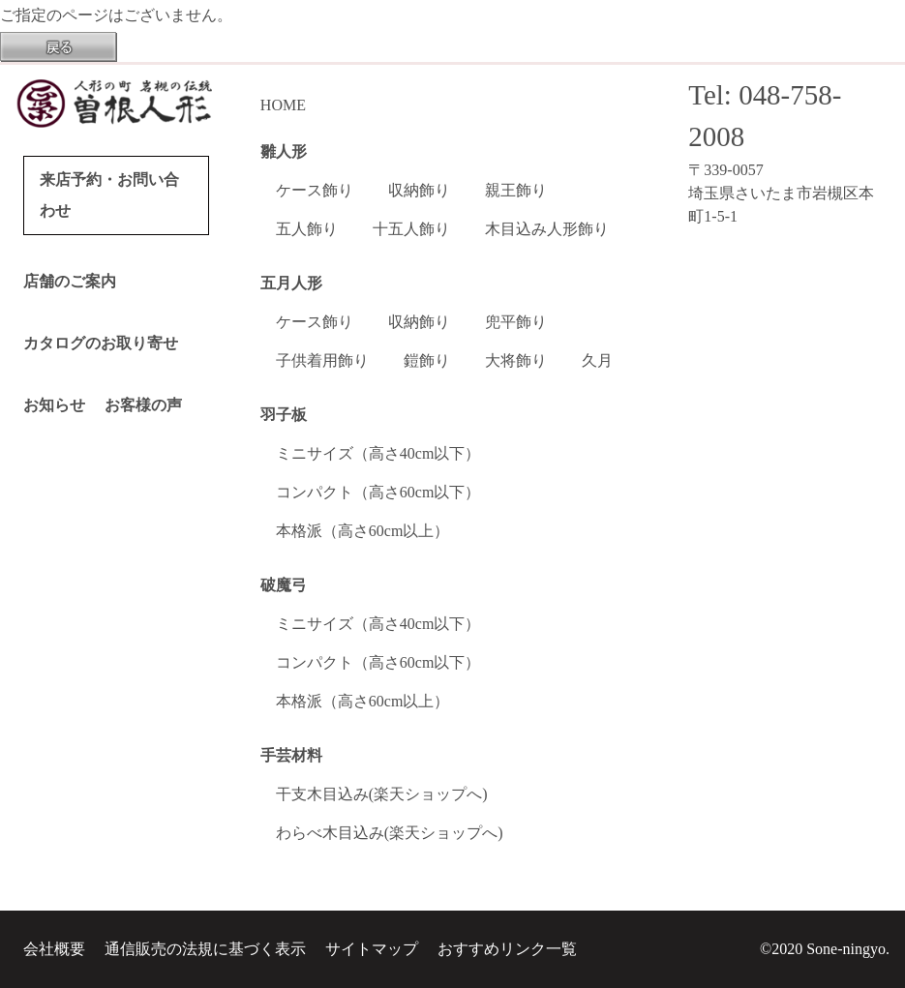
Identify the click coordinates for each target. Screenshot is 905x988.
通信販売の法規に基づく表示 (205, 949)
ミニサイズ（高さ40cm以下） (378, 453)
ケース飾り (314, 190)
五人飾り (307, 229)
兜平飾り (516, 322)
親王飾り (516, 190)
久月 (597, 360)
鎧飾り (427, 360)
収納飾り (419, 190)
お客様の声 (143, 405)
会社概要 (54, 949)
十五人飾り (411, 229)
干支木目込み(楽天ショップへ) (382, 794)
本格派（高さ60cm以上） (363, 531)
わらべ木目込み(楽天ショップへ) (389, 832)
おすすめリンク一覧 (507, 949)
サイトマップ (371, 949)
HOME (283, 105)
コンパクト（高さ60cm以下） (378, 492)
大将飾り (516, 360)
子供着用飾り (322, 360)
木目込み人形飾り (547, 229)
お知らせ (54, 405)
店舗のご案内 (69, 281)
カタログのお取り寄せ (100, 343)
